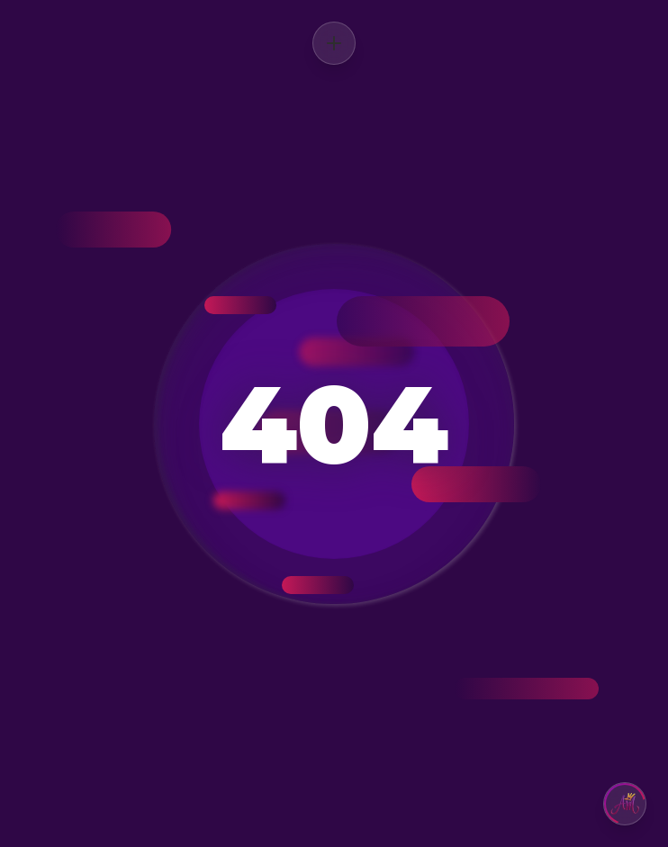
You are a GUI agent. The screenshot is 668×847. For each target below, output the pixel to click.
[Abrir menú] (334, 43)
